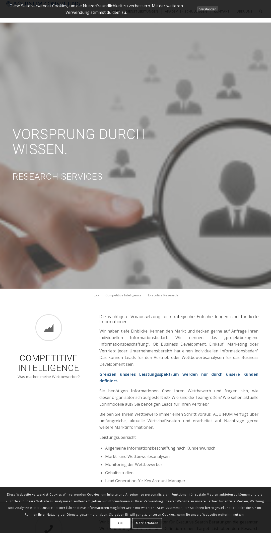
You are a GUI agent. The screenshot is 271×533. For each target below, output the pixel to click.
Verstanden (207, 9)
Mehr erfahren (147, 523)
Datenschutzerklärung (247, 9)
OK (120, 523)
